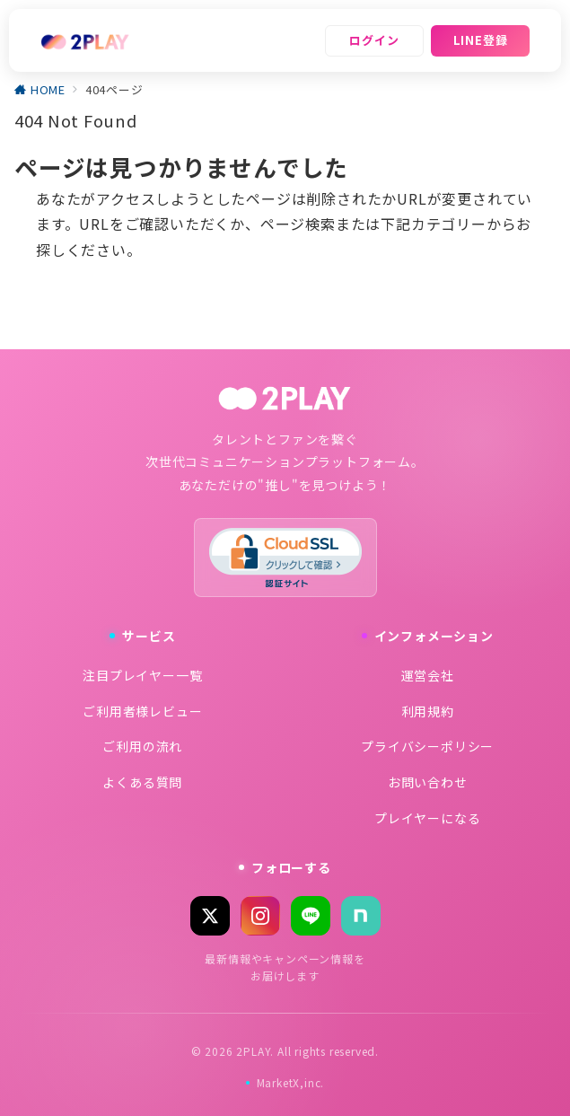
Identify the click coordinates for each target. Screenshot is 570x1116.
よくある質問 (142, 782)
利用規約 (427, 711)
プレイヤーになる (427, 818)
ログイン (374, 39)
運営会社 (427, 675)
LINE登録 (480, 39)
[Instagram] (260, 916)
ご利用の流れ (142, 746)
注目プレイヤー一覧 (142, 675)
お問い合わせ (428, 782)
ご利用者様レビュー (142, 711)
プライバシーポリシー (427, 746)
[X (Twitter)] (210, 916)
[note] (361, 916)
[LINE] (310, 916)
